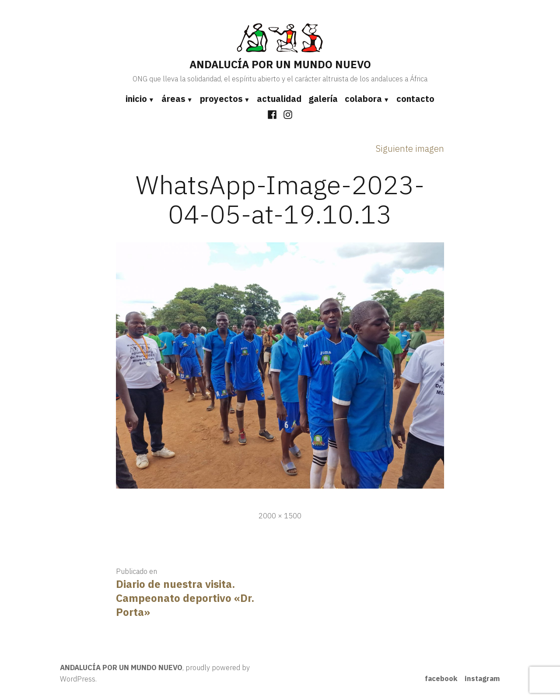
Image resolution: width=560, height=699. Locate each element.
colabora (363, 99)
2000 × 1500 (280, 516)
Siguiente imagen (410, 148)
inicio (136, 99)
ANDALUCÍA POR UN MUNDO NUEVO (280, 64)
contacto (415, 99)
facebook (441, 678)
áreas (173, 99)
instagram (482, 678)
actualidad (279, 99)
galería (323, 99)
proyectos (221, 99)
